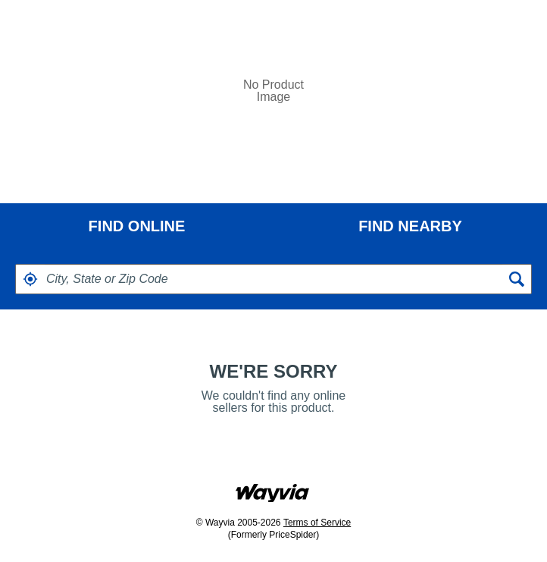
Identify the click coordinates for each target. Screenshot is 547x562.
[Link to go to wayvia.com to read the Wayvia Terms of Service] (273, 488)
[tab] (137, 226)
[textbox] (273, 279)
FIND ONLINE (137, 226)
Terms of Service (317, 522)
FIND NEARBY (410, 226)
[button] (30, 279)
